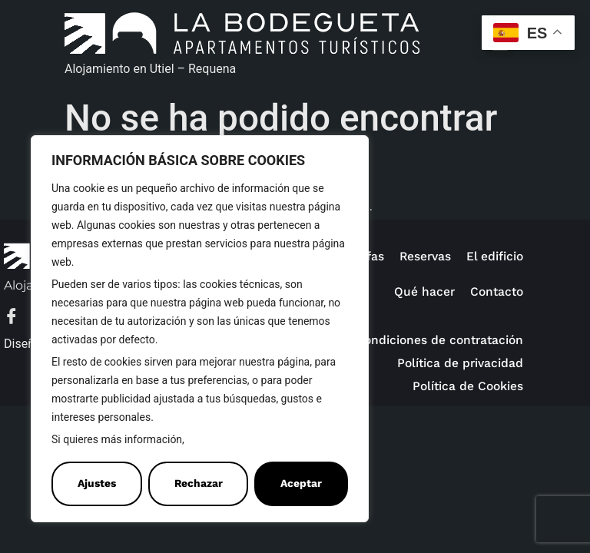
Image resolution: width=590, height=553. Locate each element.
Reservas (425, 256)
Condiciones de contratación (439, 340)
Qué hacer (424, 291)
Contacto (496, 291)
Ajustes (97, 483)
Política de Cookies (236, 439)
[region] (200, 328)
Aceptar (301, 483)
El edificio (494, 256)
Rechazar (198, 483)
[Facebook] (19, 317)
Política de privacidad (460, 363)
